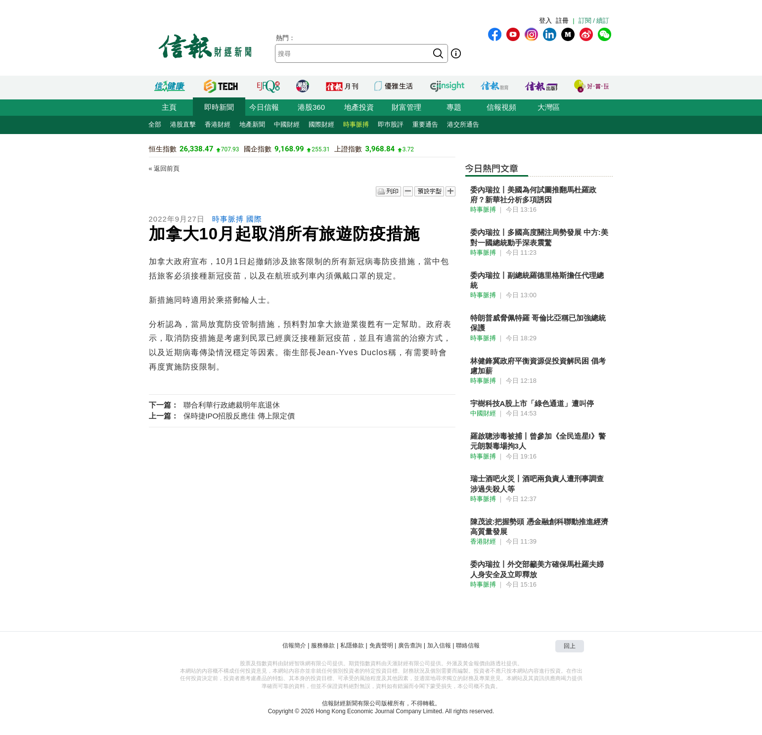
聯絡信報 (468, 645)
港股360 (311, 107)
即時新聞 (219, 107)
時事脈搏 (356, 124)
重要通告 (425, 124)
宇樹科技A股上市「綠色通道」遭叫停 (532, 403)
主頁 (169, 107)
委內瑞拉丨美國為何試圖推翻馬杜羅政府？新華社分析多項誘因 (533, 194)
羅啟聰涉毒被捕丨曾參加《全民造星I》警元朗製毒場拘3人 (538, 441)
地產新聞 (252, 124)
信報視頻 (501, 107)
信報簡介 (294, 645)
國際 (254, 219)
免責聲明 (381, 645)
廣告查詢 (410, 645)
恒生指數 (163, 149)
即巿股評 (390, 124)
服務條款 (323, 645)
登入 (545, 20)
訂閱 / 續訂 (594, 20)
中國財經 (287, 124)
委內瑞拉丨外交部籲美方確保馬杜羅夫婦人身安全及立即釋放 (537, 569)
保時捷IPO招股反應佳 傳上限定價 (239, 416)
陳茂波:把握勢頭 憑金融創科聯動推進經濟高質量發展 (539, 526)
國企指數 (257, 149)
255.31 (321, 149)
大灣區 (549, 107)
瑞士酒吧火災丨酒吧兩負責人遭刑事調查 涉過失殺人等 (537, 483)
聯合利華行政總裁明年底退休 (231, 405)
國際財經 (321, 124)
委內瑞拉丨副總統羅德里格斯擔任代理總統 (537, 280)
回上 (570, 646)
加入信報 (439, 645)
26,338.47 (196, 148)
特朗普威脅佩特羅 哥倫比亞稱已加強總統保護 (538, 323)
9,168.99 (289, 148)
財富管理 (406, 107)
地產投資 (359, 107)
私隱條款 (352, 645)
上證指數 (348, 149)
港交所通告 (463, 124)
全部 (154, 124)
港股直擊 (183, 124)
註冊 (562, 20)
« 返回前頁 (164, 168)
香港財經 (217, 124)
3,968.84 (380, 148)
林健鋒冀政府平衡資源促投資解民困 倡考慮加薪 (538, 366)
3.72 (408, 149)
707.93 (230, 149)
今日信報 (264, 107)
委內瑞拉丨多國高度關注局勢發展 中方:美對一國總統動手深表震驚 (539, 237)
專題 (454, 107)
